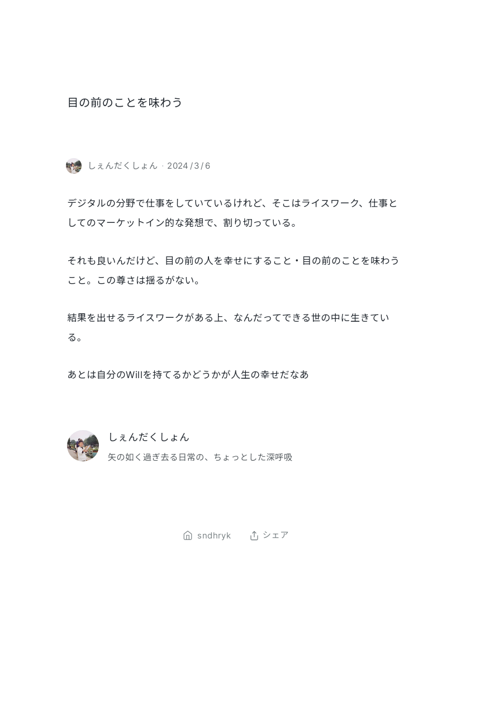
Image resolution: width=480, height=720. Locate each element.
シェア (269, 536)
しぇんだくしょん (149, 437)
